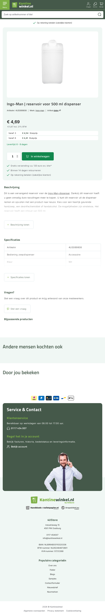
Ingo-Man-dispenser (59, 193)
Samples (52, 578)
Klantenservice (17, 418)
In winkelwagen (40, 156)
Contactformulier (52, 583)
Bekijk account (19, 446)
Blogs (52, 574)
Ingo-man (40, 110)
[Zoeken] (99, 14)
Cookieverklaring (73, 611)
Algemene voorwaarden (34, 611)
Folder (52, 570)
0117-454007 (52, 535)
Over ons (52, 565)
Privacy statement (55, 611)
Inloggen (88, 6)
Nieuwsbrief (52, 587)
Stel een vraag (18, 308)
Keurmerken (52, 592)
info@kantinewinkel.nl (52, 538)
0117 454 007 (19, 428)
